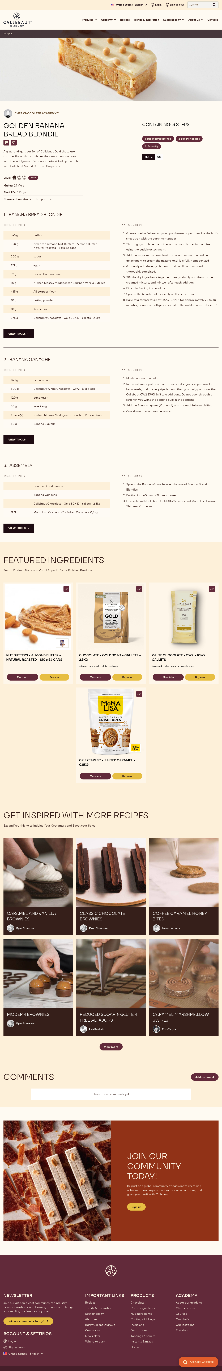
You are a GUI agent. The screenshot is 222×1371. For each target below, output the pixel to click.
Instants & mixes (142, 1341)
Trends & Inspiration (146, 19)
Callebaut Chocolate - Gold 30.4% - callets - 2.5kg (66, 318)
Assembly (153, 146)
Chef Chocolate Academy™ (37, 113)
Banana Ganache (190, 138)
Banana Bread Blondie (159, 138)
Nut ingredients (141, 1313)
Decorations (139, 1330)
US (159, 157)
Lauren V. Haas (171, 928)
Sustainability (94, 1313)
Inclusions (137, 1324)
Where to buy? (95, 1341)
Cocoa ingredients (143, 1308)
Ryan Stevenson (25, 928)
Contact (212, 19)
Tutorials (182, 1330)
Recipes (125, 19)
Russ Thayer (169, 1029)
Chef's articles (185, 1308)
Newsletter (92, 1336)
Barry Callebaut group (100, 1324)
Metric (148, 157)
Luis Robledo (96, 1029)
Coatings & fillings (143, 1319)
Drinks (135, 1347)
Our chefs (182, 1319)
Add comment (204, 1077)
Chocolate (137, 1302)
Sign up (136, 1207)
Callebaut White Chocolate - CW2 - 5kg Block (64, 388)
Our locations (185, 1324)
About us (91, 1319)
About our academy (189, 1302)
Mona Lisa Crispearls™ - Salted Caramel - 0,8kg (65, 512)
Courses (181, 1313)
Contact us (92, 1330)
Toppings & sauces (143, 1336)
